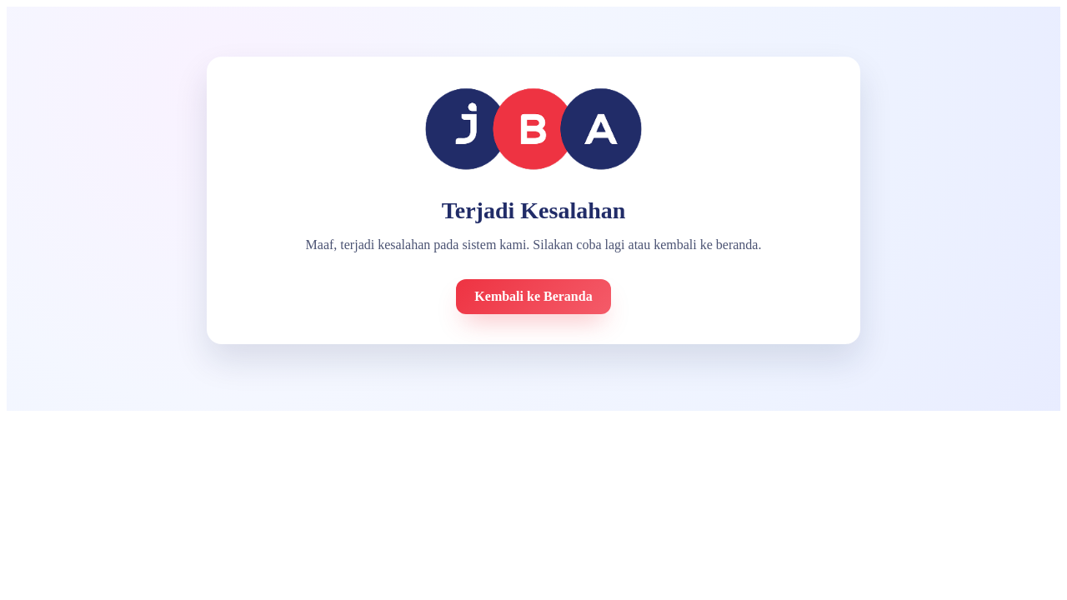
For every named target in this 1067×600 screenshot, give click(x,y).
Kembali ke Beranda (533, 296)
